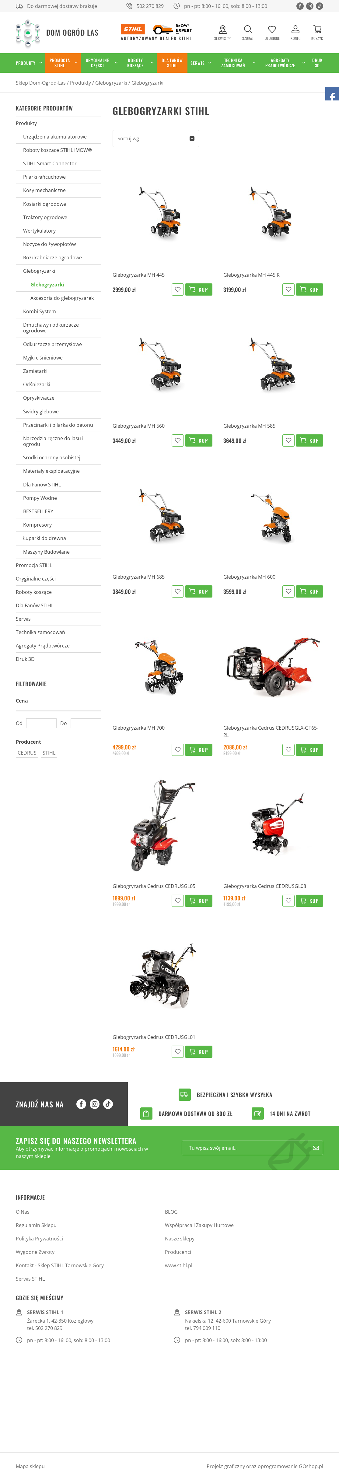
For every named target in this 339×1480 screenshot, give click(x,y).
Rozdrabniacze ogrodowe (52, 257)
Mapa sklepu (30, 1466)
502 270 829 (150, 6)
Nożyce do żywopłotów (49, 244)
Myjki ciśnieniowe (43, 357)
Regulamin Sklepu (36, 1225)
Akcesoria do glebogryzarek (62, 298)
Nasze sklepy (179, 1238)
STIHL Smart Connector (50, 163)
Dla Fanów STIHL (172, 62)
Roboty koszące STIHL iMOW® (57, 150)
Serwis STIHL (30, 1278)
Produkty (26, 63)
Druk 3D (317, 62)
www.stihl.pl (178, 1265)
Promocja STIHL (60, 62)
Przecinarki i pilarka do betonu (58, 425)
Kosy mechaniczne (44, 190)
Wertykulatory (39, 230)
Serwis (197, 63)
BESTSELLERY (38, 511)
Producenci (178, 1252)
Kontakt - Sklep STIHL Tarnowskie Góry (60, 1265)
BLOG (171, 1211)
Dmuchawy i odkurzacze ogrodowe (51, 327)
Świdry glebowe (41, 411)
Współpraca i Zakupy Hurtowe (199, 1225)
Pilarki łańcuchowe (44, 177)
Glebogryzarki (111, 82)
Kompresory (37, 524)
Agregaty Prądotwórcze (280, 62)
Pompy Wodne (40, 498)
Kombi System (39, 311)
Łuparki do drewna (44, 538)
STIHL (49, 752)
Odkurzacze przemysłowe (52, 344)
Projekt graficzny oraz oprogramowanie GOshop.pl (265, 1466)
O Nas (23, 1211)
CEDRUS (27, 752)
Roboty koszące (135, 62)
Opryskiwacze (38, 398)
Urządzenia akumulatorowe (55, 136)
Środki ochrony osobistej (51, 457)
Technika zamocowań (233, 62)
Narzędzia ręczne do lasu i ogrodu (53, 441)
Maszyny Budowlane (46, 552)
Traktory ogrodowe (45, 217)
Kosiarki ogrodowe (44, 204)
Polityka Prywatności (39, 1238)
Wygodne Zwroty (35, 1252)
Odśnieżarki (36, 384)
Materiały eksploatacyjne (51, 471)
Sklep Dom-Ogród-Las (41, 82)
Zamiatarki (35, 371)
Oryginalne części (97, 62)
